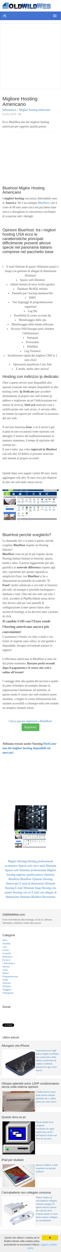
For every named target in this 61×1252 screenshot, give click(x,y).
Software (6, 983)
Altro (4, 940)
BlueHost (43, 202)
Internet (6, 966)
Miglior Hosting (17, 861)
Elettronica (7, 956)
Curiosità (6, 953)
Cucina (5, 950)
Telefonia (6, 986)
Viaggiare (6, 989)
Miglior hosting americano (34, 109)
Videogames (8, 993)
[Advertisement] (30, 56)
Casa (4, 947)
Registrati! (30, 727)
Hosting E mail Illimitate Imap (23, 888)
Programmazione (10, 976)
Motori (5, 973)
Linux (5, 970)
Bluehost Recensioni (43, 896)
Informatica (9, 109)
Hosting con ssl (22, 892)
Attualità (6, 943)
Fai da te (6, 960)
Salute (5, 980)
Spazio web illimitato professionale (26, 870)
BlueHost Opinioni (31, 879)
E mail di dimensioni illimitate (37, 883)
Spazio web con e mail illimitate (37, 865)
